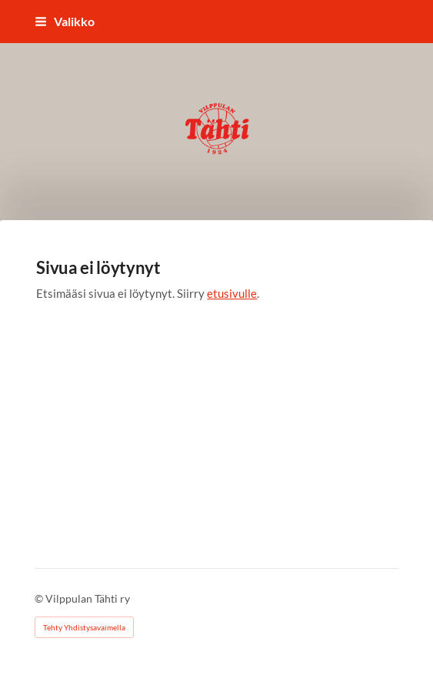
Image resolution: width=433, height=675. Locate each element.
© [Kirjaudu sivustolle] (40, 598)
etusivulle (232, 293)
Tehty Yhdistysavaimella (84, 627)
